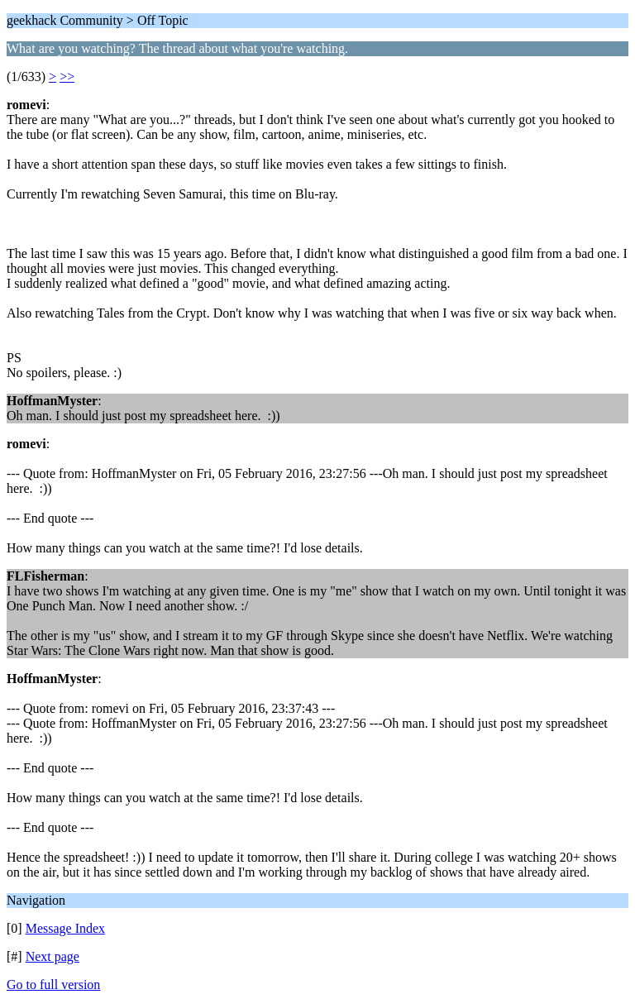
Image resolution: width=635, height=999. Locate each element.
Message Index (65, 928)
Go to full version (53, 984)
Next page (52, 956)
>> (67, 76)
